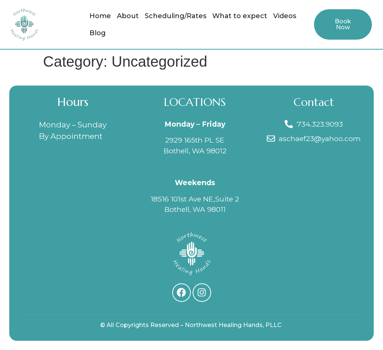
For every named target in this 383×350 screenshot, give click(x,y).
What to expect (239, 16)
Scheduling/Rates (175, 16)
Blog (97, 33)
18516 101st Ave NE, (183, 198)
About (128, 16)
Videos (284, 16)
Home (100, 16)
